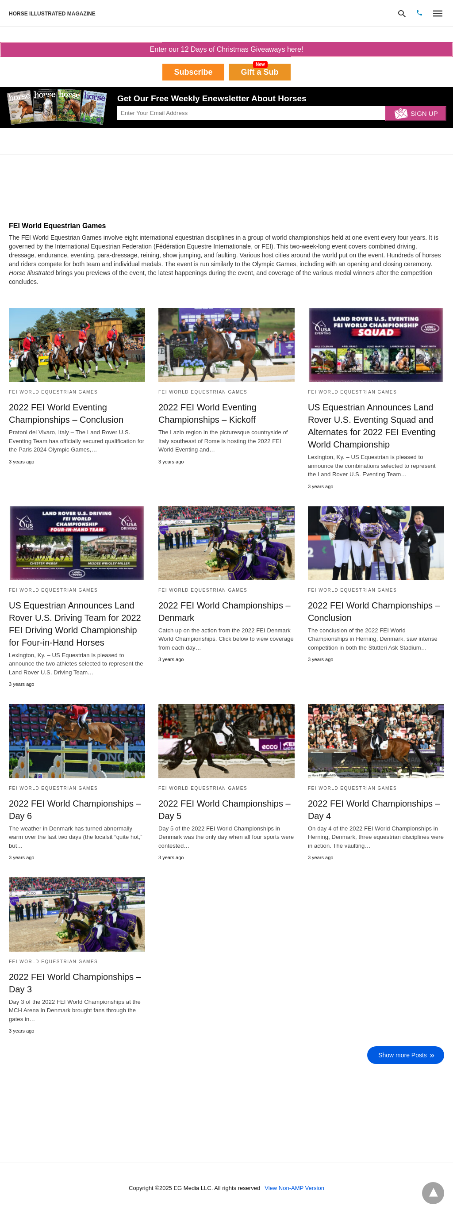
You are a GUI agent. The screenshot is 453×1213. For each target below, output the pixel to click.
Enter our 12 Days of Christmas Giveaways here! (226, 49)
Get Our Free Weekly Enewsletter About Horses (212, 98)
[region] (73, 186)
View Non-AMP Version (294, 1188)
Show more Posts (402, 1055)
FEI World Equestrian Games (53, 392)
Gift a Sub (260, 72)
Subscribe (193, 72)
